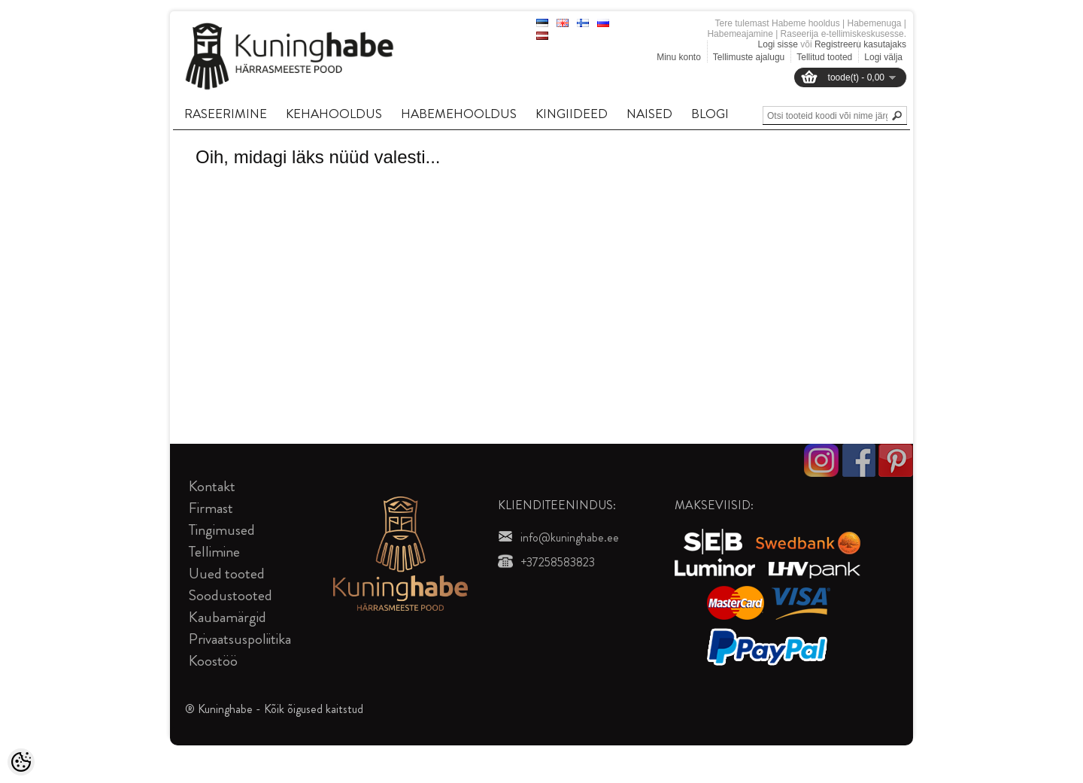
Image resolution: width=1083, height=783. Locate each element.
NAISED (649, 114)
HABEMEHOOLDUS (459, 114)
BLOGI (710, 114)
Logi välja (883, 57)
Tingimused (222, 530)
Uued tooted (227, 573)
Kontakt (212, 486)
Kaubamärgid (227, 617)
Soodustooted (230, 595)
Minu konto (679, 57)
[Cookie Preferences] (21, 761)
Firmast (211, 508)
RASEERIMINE (225, 114)
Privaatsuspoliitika (240, 639)
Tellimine (214, 552)
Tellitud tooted (824, 57)
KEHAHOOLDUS (334, 114)
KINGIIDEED (571, 114)
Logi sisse (778, 44)
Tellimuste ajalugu (748, 57)
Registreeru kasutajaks (860, 44)
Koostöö (213, 661)
